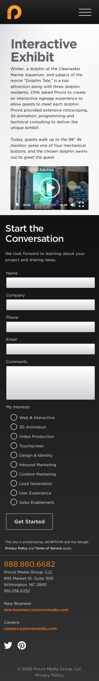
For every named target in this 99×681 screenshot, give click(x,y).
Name (12, 273)
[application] (49, 188)
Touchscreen (30, 446)
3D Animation (30, 427)
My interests (18, 407)
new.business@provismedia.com (36, 609)
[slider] (45, 204)
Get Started (29, 521)
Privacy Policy (16, 548)
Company (15, 295)
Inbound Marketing (30, 464)
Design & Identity (30, 455)
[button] (49, 187)
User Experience (30, 493)
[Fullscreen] (81, 204)
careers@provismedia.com (30, 628)
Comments (16, 361)
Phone (12, 317)
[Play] (17, 204)
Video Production (30, 436)
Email (11, 339)
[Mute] (73, 204)
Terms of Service (48, 548)
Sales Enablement (30, 502)
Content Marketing (30, 474)
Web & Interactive (30, 417)
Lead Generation (30, 483)
